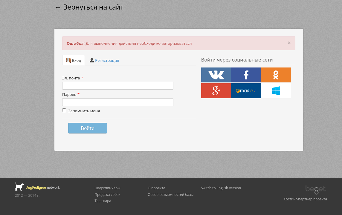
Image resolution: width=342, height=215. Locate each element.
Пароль (71, 94)
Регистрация (104, 60)
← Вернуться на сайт (88, 7)
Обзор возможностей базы (170, 194)
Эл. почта (72, 78)
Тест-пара (103, 200)
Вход (73, 60)
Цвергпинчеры (107, 187)
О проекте (156, 187)
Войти (87, 128)
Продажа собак (107, 194)
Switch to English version (221, 187)
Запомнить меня (81, 110)
